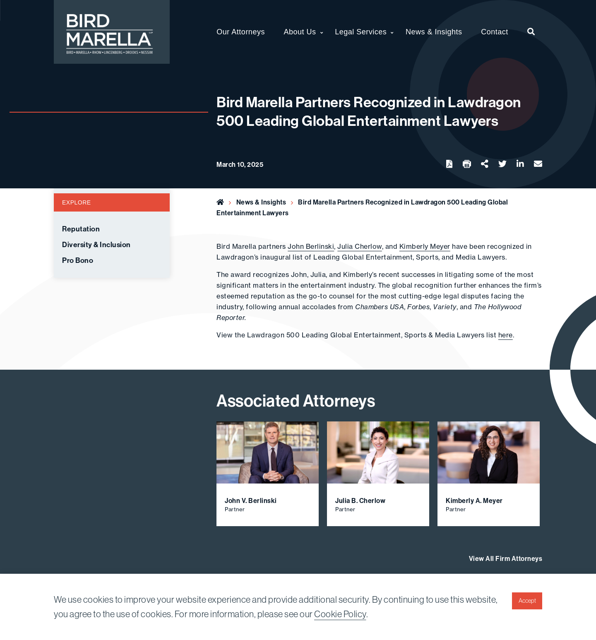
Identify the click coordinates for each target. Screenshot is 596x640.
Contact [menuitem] (494, 32)
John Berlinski (311, 246)
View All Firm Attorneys (506, 558)
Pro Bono (77, 260)
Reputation (81, 228)
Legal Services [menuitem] (361, 32)
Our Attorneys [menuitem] (240, 32)
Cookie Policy (340, 614)
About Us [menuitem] (300, 32)
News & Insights (261, 202)
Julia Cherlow (359, 246)
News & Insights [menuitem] (434, 32)
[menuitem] (531, 31)
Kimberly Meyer (424, 246)
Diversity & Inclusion (96, 244)
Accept (527, 600)
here (505, 335)
